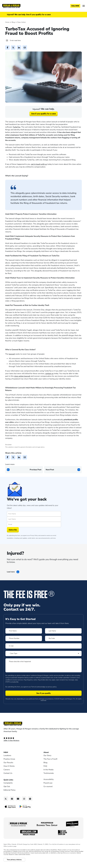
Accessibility (49, 779)
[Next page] (63, 469)
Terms (33, 687)
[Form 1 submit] (43, 693)
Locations (7, 755)
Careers (7, 770)
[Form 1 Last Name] (63, 631)
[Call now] (75, 6)
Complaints (8, 783)
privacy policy (52, 687)
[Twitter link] (6, 798)
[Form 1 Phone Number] (23, 638)
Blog (13, 22)
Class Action (21, 22)
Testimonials (49, 773)
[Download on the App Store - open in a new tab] (10, 806)
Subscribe (13, 530)
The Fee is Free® (50, 759)
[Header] (11, 6)
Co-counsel (48, 786)
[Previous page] (24, 469)
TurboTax (16, 127)
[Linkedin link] (30, 798)
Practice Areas (9, 759)
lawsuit (12, 354)
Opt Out (7, 786)
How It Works (9, 766)
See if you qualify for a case (43, 114)
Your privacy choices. (14, 860)
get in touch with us (39, 164)
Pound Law (48, 783)
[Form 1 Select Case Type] (43, 653)
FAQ (45, 766)
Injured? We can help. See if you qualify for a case (29, 15)
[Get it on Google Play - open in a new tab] (25, 806)
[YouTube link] (18, 798)
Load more (11, 572)
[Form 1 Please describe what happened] (43, 665)
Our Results (8, 762)
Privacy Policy (34, 535)
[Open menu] (83, 6)
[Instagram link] (24, 798)
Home (7, 22)
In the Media (48, 770)
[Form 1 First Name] (23, 631)
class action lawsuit (22, 376)
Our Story (47, 755)
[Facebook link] (12, 798)
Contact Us (8, 773)
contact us (49, 373)
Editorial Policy (9, 790)
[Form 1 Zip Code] (63, 638)
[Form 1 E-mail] (43, 646)
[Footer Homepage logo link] (43, 724)
